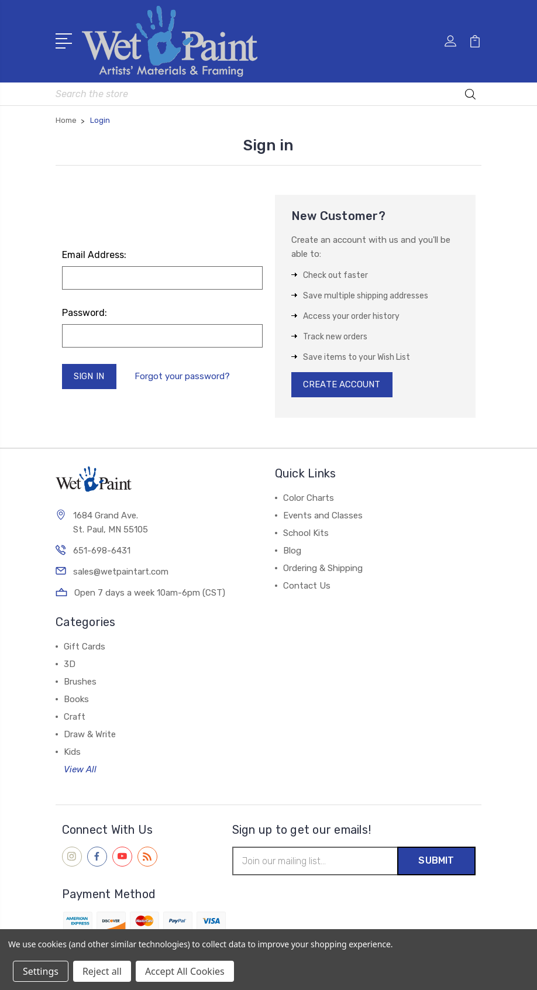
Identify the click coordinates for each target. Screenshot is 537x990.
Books (76, 700)
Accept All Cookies (185, 971)
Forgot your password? (182, 376)
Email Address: (94, 254)
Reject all (102, 971)
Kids (72, 752)
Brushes (80, 682)
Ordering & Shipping (323, 568)
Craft (74, 717)
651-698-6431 (101, 551)
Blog (292, 551)
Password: (84, 312)
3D (69, 664)
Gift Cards (84, 647)
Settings (40, 971)
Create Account (342, 385)
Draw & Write (90, 735)
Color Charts (308, 498)
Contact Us (307, 586)
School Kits (306, 533)
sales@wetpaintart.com (120, 572)
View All (80, 770)
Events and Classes (323, 516)
